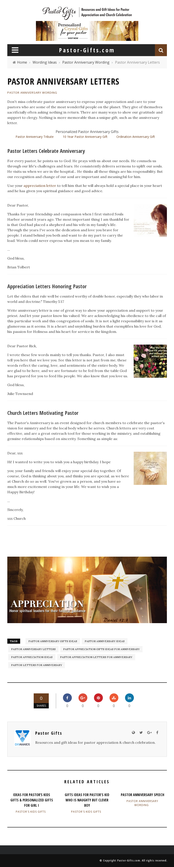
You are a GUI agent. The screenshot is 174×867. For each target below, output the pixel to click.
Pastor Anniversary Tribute (35, 137)
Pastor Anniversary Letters (33, 649)
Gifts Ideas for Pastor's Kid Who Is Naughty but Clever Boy (87, 800)
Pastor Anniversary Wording (32, 93)
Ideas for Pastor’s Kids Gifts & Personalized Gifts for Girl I (31, 800)
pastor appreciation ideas (32, 657)
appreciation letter (39, 185)
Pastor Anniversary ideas (105, 641)
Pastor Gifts (48, 733)
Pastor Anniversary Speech (142, 794)
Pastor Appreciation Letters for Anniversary (96, 657)
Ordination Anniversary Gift (135, 137)
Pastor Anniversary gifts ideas (52, 641)
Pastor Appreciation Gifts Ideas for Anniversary (101, 649)
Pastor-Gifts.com (128, 860)
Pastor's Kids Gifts (31, 812)
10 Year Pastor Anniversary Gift (85, 137)
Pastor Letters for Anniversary (36, 665)
